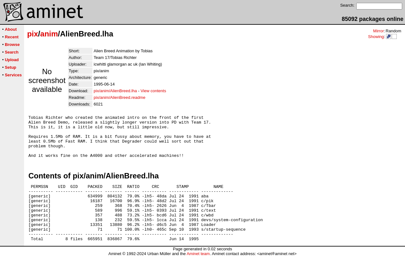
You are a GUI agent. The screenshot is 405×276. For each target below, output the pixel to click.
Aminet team (198, 273)
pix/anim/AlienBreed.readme (119, 97)
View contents (153, 90)
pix (32, 33)
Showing (376, 36)
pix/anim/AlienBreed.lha (115, 90)
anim (49, 33)
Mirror (378, 31)
